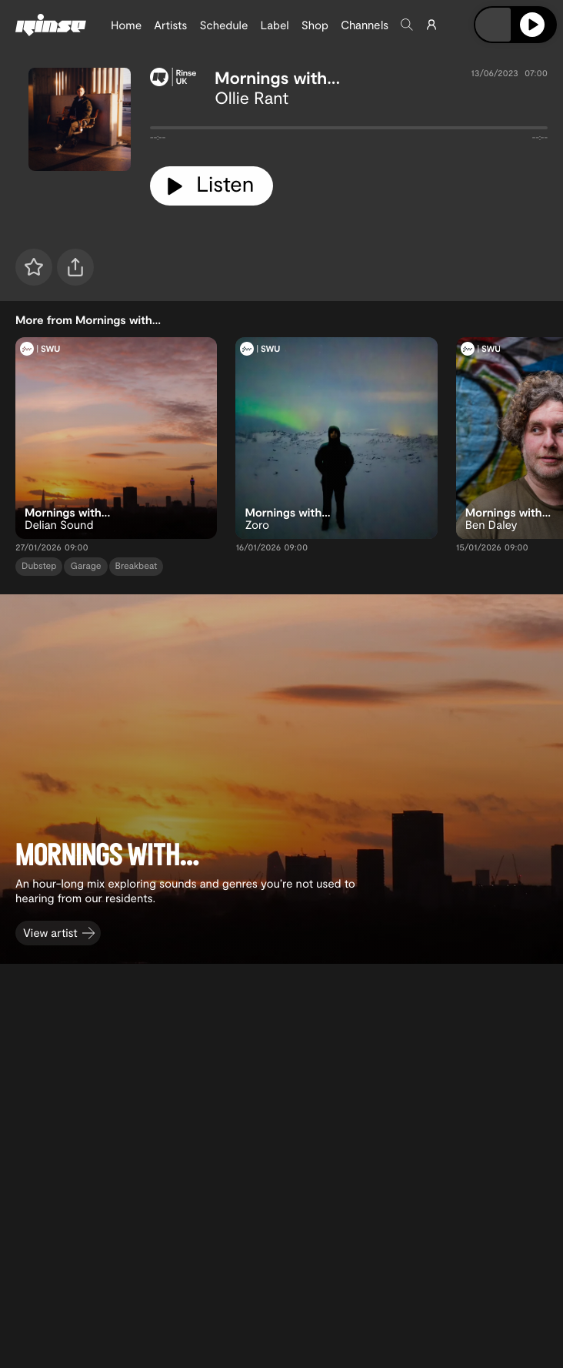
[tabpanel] (349, 131)
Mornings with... (277, 78)
